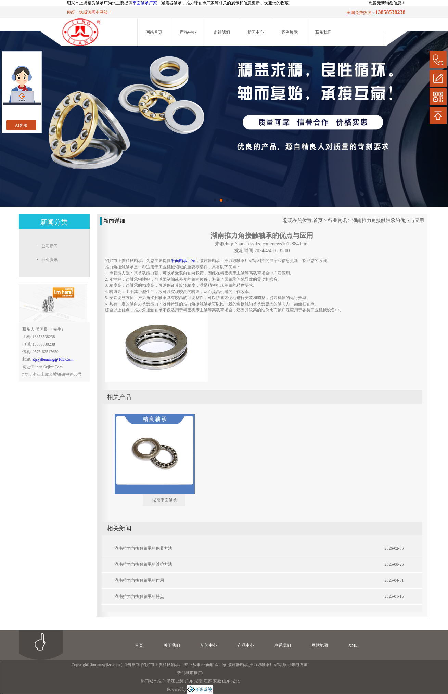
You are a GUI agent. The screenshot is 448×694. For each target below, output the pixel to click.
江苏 (208, 681)
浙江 (171, 681)
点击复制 (131, 664)
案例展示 (289, 32)
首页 (318, 220)
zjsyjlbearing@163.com (53, 359)
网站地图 (319, 645)
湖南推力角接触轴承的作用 (139, 580)
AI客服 (21, 125)
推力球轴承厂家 (263, 664)
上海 (180, 681)
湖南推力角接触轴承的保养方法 (143, 548)
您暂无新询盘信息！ (387, 3)
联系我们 (323, 32)
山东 (226, 681)
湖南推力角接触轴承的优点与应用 (388, 220)
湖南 (198, 681)
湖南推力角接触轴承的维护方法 (143, 564)
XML (353, 645)
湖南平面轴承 (164, 500)
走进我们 (222, 32)
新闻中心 (255, 32)
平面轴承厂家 (144, 3)
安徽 (217, 681)
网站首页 (154, 32)
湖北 (235, 681)
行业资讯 (337, 220)
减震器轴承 (238, 664)
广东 (189, 681)
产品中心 (188, 32)
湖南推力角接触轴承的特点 (139, 596)
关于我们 (172, 645)
